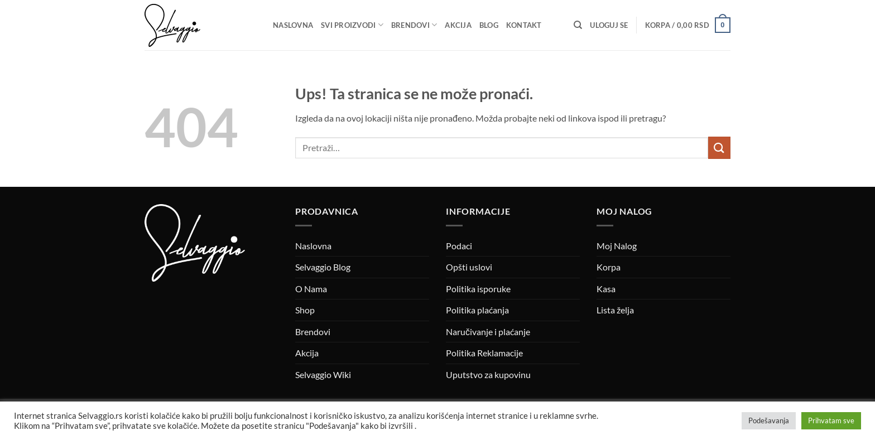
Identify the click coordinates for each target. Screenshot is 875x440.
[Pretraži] (578, 25)
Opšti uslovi (469, 267)
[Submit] (719, 147)
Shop (305, 309)
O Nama (311, 288)
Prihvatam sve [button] (831, 420)
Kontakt (524, 25)
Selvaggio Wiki (323, 374)
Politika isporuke (478, 288)
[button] (609, 25)
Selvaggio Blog (322, 267)
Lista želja (615, 309)
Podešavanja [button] (768, 420)
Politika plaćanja (477, 309)
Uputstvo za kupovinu (488, 374)
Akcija (458, 25)
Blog (488, 25)
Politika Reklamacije (484, 352)
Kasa (606, 288)
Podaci (459, 245)
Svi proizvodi (352, 25)
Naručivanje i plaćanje (488, 331)
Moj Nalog (617, 245)
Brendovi (414, 25)
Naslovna (293, 25)
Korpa (609, 267)
